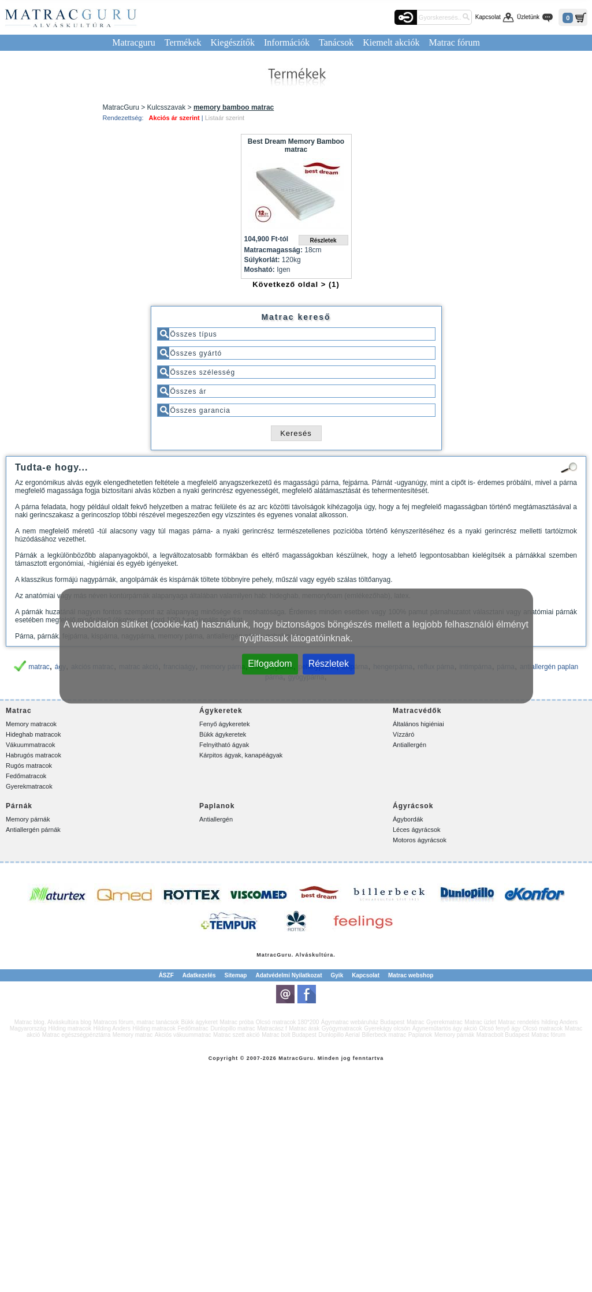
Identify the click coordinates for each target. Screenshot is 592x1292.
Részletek (328, 664)
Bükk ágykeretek (222, 734)
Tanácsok (336, 42)
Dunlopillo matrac (232, 1028)
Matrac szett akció (236, 1035)
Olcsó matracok (543, 1028)
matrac (39, 667)
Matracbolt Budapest (503, 1035)
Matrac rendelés (518, 1022)
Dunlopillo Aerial (339, 1035)
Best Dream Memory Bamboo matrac (296, 145)
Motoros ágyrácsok (419, 840)
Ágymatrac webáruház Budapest (363, 1022)
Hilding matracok (70, 1028)
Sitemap (236, 975)
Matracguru (133, 42)
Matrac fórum (454, 42)
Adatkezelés (199, 975)
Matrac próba (236, 1022)
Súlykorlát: (262, 260)
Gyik (337, 975)
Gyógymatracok (342, 1028)
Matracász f (272, 1028)
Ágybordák (408, 819)
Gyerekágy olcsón (387, 1028)
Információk (287, 42)
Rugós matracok (29, 765)
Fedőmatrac (193, 1028)
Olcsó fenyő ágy (500, 1028)
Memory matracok (31, 723)
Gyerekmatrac (444, 1022)
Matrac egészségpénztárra (76, 1035)
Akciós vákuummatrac (183, 1035)
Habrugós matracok (33, 755)
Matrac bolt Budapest (289, 1035)
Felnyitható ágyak (224, 744)
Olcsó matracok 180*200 (287, 1022)
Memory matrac (132, 1035)
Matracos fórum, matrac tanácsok (136, 1022)
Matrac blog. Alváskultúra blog (52, 1022)
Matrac (266, 955)
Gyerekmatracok (29, 786)
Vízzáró (403, 734)
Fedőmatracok (26, 775)
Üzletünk (528, 17)
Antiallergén (409, 744)
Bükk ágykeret (199, 1022)
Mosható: (259, 270)
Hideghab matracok (33, 734)
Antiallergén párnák (33, 829)
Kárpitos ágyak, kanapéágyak (240, 755)
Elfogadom (270, 664)
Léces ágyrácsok (417, 829)
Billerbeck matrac (384, 1035)
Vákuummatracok (30, 744)
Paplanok (420, 1035)
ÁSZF (166, 975)
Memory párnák (28, 819)
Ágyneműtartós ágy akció (444, 1028)
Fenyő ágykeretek (224, 723)
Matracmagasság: (273, 250)
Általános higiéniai (418, 723)
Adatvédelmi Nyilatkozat (288, 975)
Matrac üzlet (480, 1022)
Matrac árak (304, 1028)
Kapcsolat (488, 17)
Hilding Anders (112, 1028)
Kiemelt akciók (391, 42)
